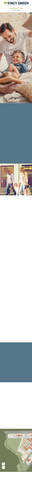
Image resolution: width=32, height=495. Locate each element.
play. (4, 60)
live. (7, 51)
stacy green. (7, 66)
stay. (4, 63)
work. (5, 57)
